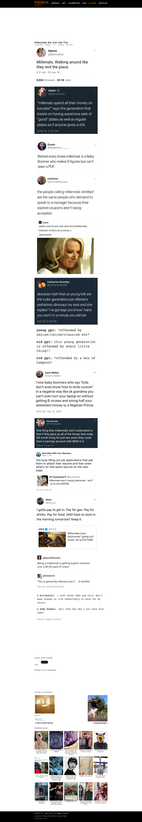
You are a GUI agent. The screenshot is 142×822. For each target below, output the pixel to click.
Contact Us (38, 816)
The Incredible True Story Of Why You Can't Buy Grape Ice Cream (71, 752)
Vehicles (103, 3)
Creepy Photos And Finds (41, 776)
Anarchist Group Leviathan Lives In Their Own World (41, 751)
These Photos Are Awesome (100, 750)
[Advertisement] (71, 24)
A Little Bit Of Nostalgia (41, 802)
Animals (55, 3)
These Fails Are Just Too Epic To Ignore (100, 802)
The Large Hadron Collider (56, 750)
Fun (84, 3)
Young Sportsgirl (99, 723)
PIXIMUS (42, 2)
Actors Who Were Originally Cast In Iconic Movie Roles (56, 803)
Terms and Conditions (50, 816)
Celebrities (74, 3)
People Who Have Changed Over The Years (86, 803)
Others (92, 3)
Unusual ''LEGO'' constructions (101, 776)
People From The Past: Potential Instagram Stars (71, 777)
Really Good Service (85, 776)
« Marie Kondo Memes (44, 723)
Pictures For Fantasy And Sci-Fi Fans (85, 750)
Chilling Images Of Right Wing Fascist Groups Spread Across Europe (56, 778)
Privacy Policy (62, 816)
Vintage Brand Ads (71, 801)
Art (64, 3)
